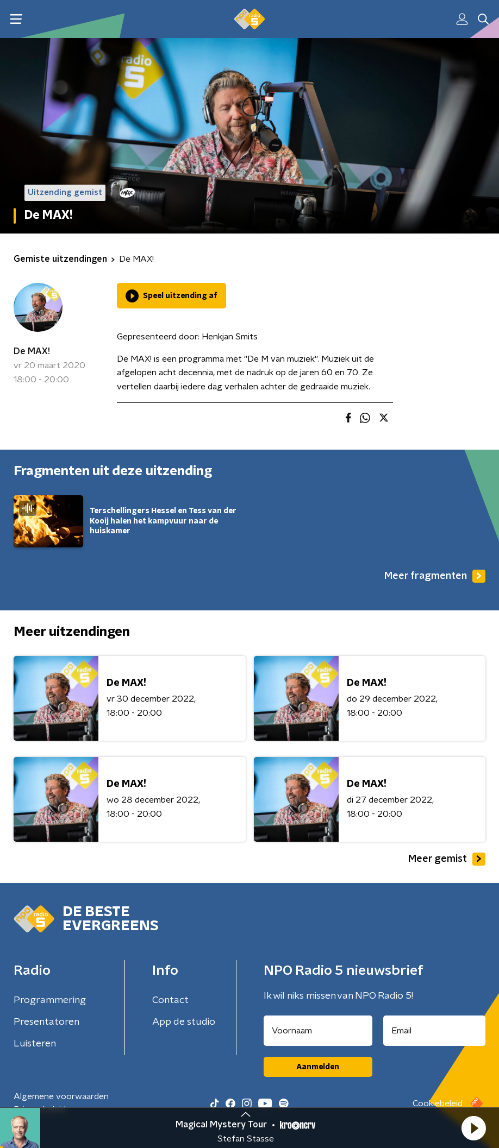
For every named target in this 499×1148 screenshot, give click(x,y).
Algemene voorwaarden (61, 1096)
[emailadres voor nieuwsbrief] (434, 1030)
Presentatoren (46, 1022)
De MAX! (32, 351)
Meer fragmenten (434, 576)
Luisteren (35, 1044)
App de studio (183, 1022)
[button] (473, 1128)
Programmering (50, 1000)
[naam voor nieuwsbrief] (318, 1030)
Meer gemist (446, 859)
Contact (170, 1000)
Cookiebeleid (438, 1103)
